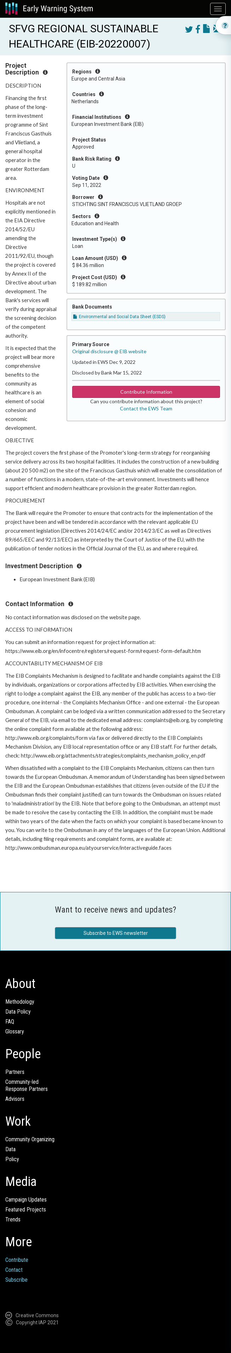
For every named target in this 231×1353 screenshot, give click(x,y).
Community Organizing (29, 1139)
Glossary (14, 1031)
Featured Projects (25, 1209)
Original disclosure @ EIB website (109, 351)
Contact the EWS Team (146, 408)
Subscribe (16, 1279)
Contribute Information (146, 392)
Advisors (14, 1099)
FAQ (9, 1021)
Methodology (19, 1001)
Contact (14, 1269)
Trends (13, 1219)
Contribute (16, 1260)
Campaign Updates (26, 1199)
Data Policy (18, 1011)
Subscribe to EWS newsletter (115, 933)
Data (10, 1149)
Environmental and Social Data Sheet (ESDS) (119, 316)
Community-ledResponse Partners (26, 1085)
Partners (14, 1072)
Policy (12, 1159)
